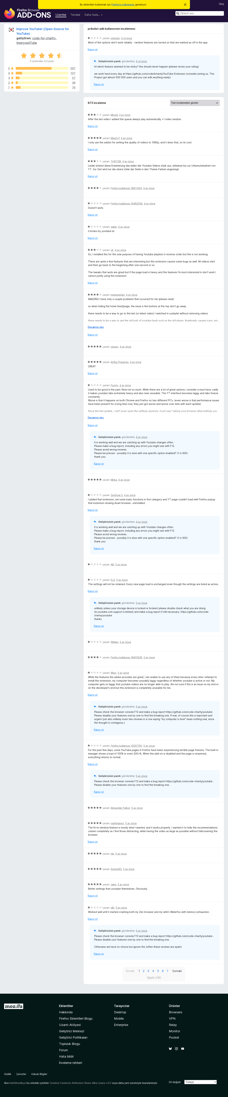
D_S (113, 579)
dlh (112, 907)
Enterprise (121, 1025)
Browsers (175, 1012)
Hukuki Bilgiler (39, 1074)
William (114, 642)
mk (112, 853)
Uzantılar (60, 14)
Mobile (119, 1018)
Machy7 (115, 138)
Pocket (174, 1037)
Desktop (120, 1012)
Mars (113, 672)
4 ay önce (126, 138)
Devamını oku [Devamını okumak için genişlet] (96, 327)
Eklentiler (66, 1006)
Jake (113, 884)
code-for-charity (44, 38)
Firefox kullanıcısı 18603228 (126, 657)
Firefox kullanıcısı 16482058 (126, 203)
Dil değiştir (175, 1082)
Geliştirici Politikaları (73, 1037)
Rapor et (93, 49)
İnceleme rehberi (70, 1063)
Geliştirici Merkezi (71, 1031)
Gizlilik (7, 1074)
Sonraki (177, 971)
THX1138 (116, 161)
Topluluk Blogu (69, 1044)
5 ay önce (121, 564)
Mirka (114, 479)
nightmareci (117, 823)
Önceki (130, 971)
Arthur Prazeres (120, 362)
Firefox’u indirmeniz (122, 4)
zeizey (114, 346)
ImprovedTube (26, 43)
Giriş (221, 3)
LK (112, 250)
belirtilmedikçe (17, 1082)
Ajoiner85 (116, 869)
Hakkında (66, 1012)
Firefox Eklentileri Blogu (75, 1018)
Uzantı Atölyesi (70, 1025)
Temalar (75, 14)
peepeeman (118, 294)
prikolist (115, 38)
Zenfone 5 (117, 495)
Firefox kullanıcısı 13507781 (126, 745)
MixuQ (114, 114)
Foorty (114, 385)
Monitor (174, 1031)
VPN (172, 1018)
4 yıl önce (126, 38)
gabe (114, 226)
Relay (173, 1025)
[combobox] (199, 13)
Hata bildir (66, 1056)
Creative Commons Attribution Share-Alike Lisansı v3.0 (80, 1082)
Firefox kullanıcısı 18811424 (126, 188)
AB (112, 564)
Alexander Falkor (120, 807)
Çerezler (21, 1074)
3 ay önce (124, 114)
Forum (63, 1050)
